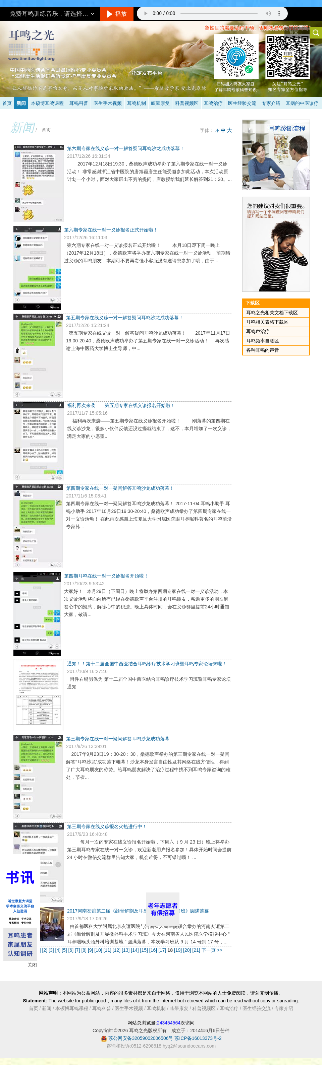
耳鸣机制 (136, 103)
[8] (84, 950)
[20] (187, 950)
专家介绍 (271, 103)
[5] (65, 950)
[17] (162, 950)
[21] (196, 950)
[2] (45, 950)
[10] (98, 950)
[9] (91, 950)
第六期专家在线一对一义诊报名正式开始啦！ (111, 229)
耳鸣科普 (78, 103)
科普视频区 (187, 103)
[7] (78, 950)
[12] (117, 950)
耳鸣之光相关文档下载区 (272, 312)
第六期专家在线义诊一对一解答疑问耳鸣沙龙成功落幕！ (125, 148)
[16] (153, 950)
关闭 (32, 965)
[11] (108, 950)
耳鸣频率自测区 (262, 340)
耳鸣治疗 (213, 103)
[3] (52, 950)
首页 (7, 103)
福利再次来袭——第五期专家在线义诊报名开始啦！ (121, 405)
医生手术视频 (108, 103)
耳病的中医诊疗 (302, 103)
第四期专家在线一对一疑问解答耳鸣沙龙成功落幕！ (120, 488)
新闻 (21, 103)
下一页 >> (212, 950)
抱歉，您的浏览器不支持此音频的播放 (212, 13)
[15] (144, 950)
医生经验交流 (242, 103)
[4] (58, 950)
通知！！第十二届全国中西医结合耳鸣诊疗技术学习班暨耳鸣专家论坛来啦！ (147, 663)
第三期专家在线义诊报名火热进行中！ (107, 826)
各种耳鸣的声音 (262, 350)
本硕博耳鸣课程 (47, 103)
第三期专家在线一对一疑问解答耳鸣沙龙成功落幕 (117, 738)
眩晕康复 (160, 103)
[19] (178, 950)
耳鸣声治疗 (258, 331)
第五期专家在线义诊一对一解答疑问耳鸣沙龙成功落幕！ (124, 317)
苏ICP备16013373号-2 (197, 1038)
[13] (126, 950)
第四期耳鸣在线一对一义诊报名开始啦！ (106, 576)
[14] (135, 950)
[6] (71, 950)
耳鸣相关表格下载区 (267, 322)
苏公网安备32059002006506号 (140, 1038)
